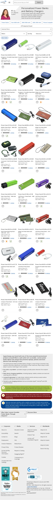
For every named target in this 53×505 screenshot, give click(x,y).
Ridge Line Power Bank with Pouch (25, 232)
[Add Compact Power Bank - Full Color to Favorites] (3, 310)
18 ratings (47, 342)
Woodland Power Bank (41, 161)
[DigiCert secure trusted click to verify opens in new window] (33, 470)
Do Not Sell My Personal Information (7, 452)
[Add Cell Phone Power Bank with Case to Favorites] (3, 276)
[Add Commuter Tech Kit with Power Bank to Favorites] (3, 171)
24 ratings (47, 238)
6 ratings (47, 99)
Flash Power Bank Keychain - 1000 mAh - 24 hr (8, 232)
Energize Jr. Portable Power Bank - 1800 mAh (9, 57)
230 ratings (14, 64)
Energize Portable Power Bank (25, 57)
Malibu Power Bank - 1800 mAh (9, 127)
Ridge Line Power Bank (41, 127)
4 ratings (12, 168)
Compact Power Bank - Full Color (9, 301)
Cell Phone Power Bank (41, 196)
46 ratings (13, 99)
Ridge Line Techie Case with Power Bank (42, 93)
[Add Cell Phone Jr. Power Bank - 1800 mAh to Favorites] (37, 67)
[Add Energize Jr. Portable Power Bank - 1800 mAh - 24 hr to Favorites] (20, 102)
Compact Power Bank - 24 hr (25, 301)
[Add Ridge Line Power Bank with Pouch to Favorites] (20, 241)
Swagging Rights (19, 454)
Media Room (17, 443)
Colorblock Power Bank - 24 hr (25, 161)
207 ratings (31, 64)
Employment (5, 440)
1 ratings (12, 133)
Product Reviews (18, 447)
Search (39, 2)
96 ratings (47, 203)
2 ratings (29, 307)
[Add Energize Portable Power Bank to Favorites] (20, 67)
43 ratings (30, 273)
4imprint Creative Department (32, 430)
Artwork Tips (31, 435)
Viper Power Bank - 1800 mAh (8, 196)
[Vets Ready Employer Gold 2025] (15, 474)
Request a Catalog (19, 450)
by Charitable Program (32, 439)
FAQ (15, 440)
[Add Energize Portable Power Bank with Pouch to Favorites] (37, 345)
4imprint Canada (45, 433)
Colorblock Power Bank (24, 266)
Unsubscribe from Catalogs (6, 462)
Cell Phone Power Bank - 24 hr (42, 231)
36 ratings (47, 273)
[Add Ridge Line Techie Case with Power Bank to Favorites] (37, 102)
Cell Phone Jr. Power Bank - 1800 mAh (43, 57)
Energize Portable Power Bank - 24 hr (43, 267)
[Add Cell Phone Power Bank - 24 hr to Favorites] (37, 241)
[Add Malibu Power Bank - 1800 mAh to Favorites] (3, 136)
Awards (16, 433)
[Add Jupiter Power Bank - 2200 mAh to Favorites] (3, 345)
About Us (4, 430)
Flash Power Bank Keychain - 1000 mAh (8, 93)
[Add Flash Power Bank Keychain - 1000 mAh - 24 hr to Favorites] (3, 241)
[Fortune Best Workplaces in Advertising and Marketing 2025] (5, 474)
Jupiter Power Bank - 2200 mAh (9, 335)
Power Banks (5, 22)
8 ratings (29, 203)
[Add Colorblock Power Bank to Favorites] (20, 276)
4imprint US (43, 430)
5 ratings (13, 342)
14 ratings (30, 168)
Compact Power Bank (40, 301)
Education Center (19, 430)
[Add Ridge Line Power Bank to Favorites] (37, 136)
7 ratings (47, 168)
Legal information (32, 486)
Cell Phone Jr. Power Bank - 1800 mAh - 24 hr (26, 197)
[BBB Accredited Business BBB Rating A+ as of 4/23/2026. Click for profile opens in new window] (34, 477)
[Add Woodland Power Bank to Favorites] (37, 171)
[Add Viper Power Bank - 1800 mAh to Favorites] (3, 206)
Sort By (30, 33)
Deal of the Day (44, 448)
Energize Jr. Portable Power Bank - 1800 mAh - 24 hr (26, 93)
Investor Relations (7, 444)
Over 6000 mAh (15, 22)
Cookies (4, 457)
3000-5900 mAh (26, 22)
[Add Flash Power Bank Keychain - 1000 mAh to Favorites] (3, 102)
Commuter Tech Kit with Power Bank (9, 161)
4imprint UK (43, 437)
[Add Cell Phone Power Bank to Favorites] (37, 206)
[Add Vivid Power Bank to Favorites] (20, 136)
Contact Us (4, 437)
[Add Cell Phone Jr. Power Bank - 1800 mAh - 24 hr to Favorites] (20, 206)
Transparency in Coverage (19, 459)
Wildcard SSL (30, 474)
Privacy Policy (5, 447)
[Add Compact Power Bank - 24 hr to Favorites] (20, 310)
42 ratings (30, 99)
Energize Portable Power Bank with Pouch (43, 336)
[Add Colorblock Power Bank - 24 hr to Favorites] (20, 171)
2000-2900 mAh (37, 22)
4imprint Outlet (44, 445)
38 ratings (30, 133)
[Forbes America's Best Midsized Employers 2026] (7, 486)
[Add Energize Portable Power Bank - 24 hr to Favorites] (37, 276)
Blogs (16, 437)
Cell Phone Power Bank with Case (8, 267)
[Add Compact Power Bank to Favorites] (37, 310)
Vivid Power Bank (22, 127)
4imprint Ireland (44, 440)
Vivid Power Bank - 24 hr (24, 335)
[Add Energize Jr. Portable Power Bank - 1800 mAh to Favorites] (3, 67)
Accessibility (5, 433)
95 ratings (47, 64)
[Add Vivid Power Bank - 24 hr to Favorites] (20, 345)
